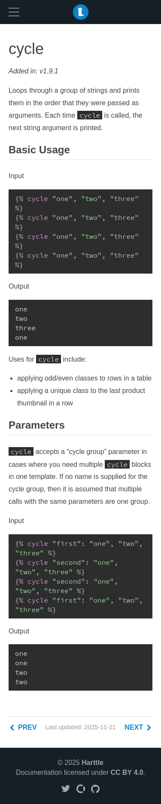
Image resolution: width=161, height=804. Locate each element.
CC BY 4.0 (126, 772)
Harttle (92, 762)
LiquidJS (80, 12)
